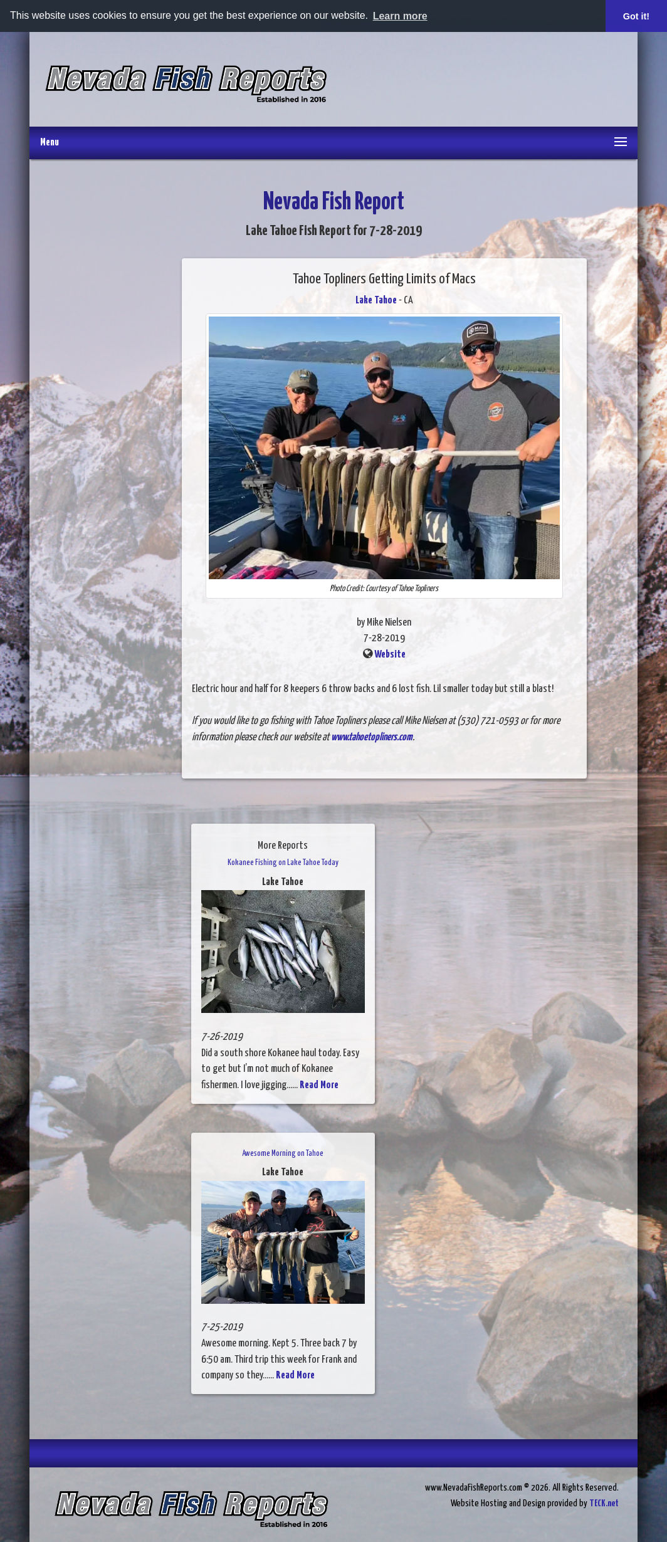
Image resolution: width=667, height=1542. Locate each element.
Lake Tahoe (376, 300)
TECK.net (604, 1503)
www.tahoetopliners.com (371, 737)
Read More (319, 1085)
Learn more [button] (400, 16)
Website (390, 654)
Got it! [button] (636, 16)
